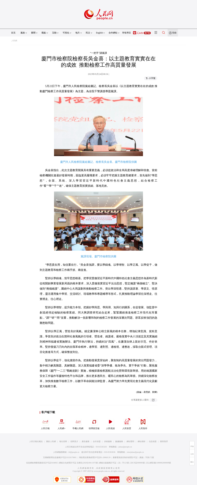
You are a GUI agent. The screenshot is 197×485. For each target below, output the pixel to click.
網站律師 (141, 441)
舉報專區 (126, 33)
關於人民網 (51, 441)
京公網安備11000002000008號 (158, 463)
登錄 (174, 33)
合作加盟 (97, 441)
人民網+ (61, 423)
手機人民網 (77, 423)
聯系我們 (164, 441)
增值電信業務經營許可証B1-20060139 (95, 457)
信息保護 (153, 441)
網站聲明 (130, 441)
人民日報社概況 (36, 441)
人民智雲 (126, 423)
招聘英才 (74, 441)
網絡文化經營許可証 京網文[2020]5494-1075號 (78, 463)
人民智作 (143, 423)
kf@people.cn (74, 452)
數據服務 (119, 441)
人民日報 (45, 423)
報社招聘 (63, 441)
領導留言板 (94, 423)
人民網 (14, 41)
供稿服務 (108, 441)
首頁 (13, 33)
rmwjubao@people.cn (135, 452)
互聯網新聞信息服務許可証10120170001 (60, 457)
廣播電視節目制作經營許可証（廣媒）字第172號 (133, 457)
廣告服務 (85, 441)
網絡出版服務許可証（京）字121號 (114, 463)
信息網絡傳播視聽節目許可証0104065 (42, 463)
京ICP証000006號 (137, 463)
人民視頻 (110, 423)
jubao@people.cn (125, 447)
